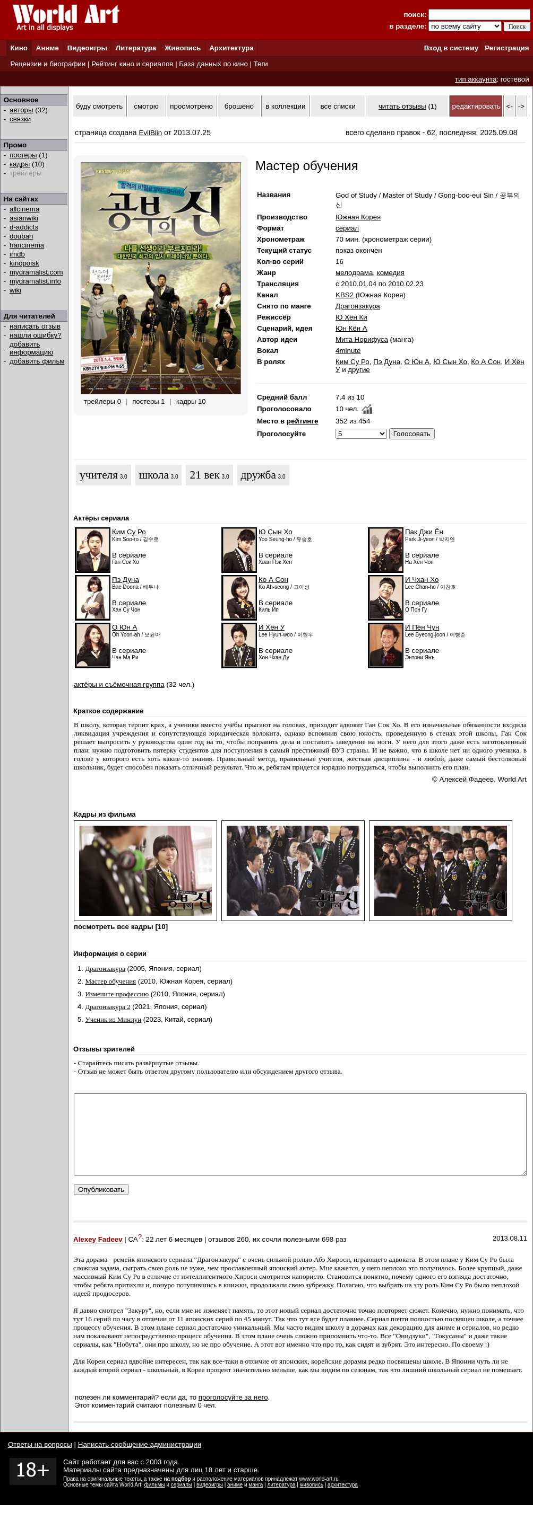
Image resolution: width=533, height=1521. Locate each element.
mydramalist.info (35, 281)
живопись (311, 1501)
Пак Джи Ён (424, 532)
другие (358, 370)
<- (509, 106)
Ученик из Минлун (113, 1019)
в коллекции (285, 106)
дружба (258, 474)
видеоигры (209, 1501)
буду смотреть (99, 106)
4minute (348, 351)
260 (242, 1256)
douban (21, 236)
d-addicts (24, 227)
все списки (338, 106)
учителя (99, 474)
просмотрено (191, 106)
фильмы (154, 1501)
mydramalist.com (36, 272)
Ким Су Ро (352, 362)
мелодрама (354, 273)
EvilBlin (150, 133)
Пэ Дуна (386, 362)
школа (154, 474)
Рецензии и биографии (47, 64)
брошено (239, 106)
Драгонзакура (358, 306)
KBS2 (345, 295)
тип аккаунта (476, 79)
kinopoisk (24, 263)
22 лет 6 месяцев (174, 1256)
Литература (136, 48)
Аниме (47, 48)
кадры (20, 164)
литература (281, 1501)
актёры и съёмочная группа (119, 684)
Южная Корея (358, 217)
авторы (21, 110)
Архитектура (231, 48)
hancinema (27, 245)
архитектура (343, 1501)
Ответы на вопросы (40, 1460)
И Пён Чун (422, 627)
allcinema (24, 209)
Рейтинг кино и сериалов (132, 64)
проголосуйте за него (233, 1413)
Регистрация (507, 48)
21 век (204, 474)
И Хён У (272, 627)
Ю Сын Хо (450, 362)
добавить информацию (31, 348)
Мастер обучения (110, 981)
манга (255, 1501)
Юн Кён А (351, 328)
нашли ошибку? (36, 335)
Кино (19, 48)
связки (20, 119)
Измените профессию (117, 994)
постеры (23, 155)
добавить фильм (37, 361)
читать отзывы (402, 106)
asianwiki (24, 218)
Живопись (183, 48)
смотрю (146, 106)
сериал (347, 228)
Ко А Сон (486, 362)
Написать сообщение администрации (139, 1460)
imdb (17, 254)
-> (521, 106)
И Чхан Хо (422, 579)
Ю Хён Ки (351, 317)
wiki (15, 290)
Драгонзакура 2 (107, 1007)
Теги (261, 64)
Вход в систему (451, 48)
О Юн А (416, 362)
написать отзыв (35, 326)
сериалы (181, 1501)
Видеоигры (87, 48)
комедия (391, 273)
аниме (235, 1501)
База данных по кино (213, 64)
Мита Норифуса (362, 339)
